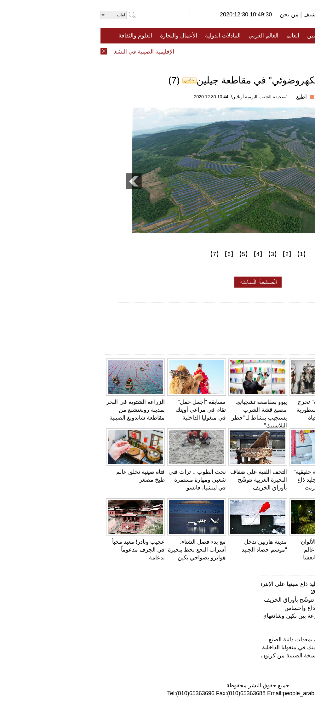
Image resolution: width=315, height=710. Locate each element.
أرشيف (210, 14)
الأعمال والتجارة (78, 35)
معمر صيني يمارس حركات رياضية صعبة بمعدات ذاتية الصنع (285, 480)
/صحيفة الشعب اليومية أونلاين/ (158, 96)
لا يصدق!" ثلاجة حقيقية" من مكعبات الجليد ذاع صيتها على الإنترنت (220, 480)
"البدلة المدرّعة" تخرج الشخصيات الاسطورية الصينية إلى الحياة (222, 410)
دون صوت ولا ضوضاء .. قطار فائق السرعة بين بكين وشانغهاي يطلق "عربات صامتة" (208, 616)
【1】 (201, 254)
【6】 (128, 254)
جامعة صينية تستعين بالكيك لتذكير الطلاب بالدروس (285, 410)
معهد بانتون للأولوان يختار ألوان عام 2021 (258, 592)
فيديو (130, 51)
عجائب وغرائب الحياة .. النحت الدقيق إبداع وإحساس (245, 608)
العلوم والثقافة (35, 35)
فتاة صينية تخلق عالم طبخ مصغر (268, 631)
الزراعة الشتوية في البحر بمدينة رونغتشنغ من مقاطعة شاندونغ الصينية (35, 410)
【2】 (186, 254)
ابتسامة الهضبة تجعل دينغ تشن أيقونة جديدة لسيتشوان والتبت (283, 550)
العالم (192, 35)
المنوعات (180, 51)
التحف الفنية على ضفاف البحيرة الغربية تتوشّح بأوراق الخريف (158, 480)
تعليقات (153, 51)
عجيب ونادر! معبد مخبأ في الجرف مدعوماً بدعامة (38, 550)
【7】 (114, 254)
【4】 (157, 254)
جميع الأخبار (242, 35)
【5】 (143, 254)
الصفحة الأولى (280, 35)
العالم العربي (163, 35)
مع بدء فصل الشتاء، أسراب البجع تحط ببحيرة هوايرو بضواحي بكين (96, 550)
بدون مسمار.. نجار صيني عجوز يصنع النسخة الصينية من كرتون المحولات (222, 655)
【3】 (172, 254)
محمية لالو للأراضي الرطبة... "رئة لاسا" (261, 624)
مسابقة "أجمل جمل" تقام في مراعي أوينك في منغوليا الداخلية (100, 410)
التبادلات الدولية (122, 35)
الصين (214, 35)
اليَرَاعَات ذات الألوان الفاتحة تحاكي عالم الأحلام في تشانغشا (224, 550)
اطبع (201, 97)
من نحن (189, 14)
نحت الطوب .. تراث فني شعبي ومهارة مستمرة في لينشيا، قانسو (96, 480)
